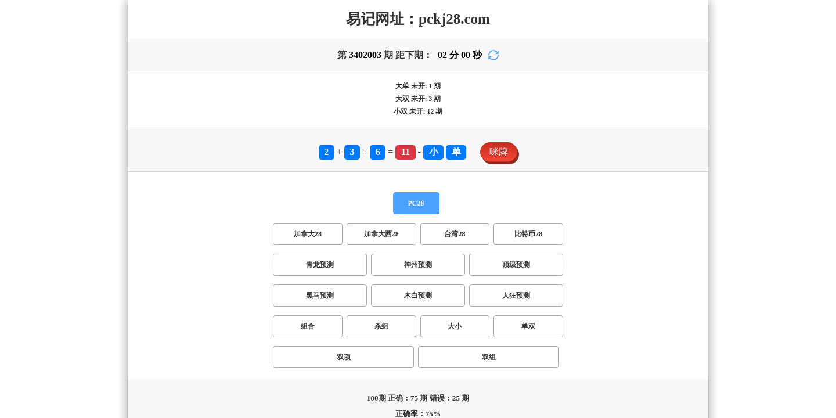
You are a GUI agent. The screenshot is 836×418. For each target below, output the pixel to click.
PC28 (416, 203)
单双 (528, 326)
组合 (308, 326)
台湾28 (454, 234)
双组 (489, 357)
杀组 (381, 326)
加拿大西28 (381, 234)
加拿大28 (308, 234)
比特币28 (528, 234)
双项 (344, 357)
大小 (455, 326)
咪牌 (498, 152)
